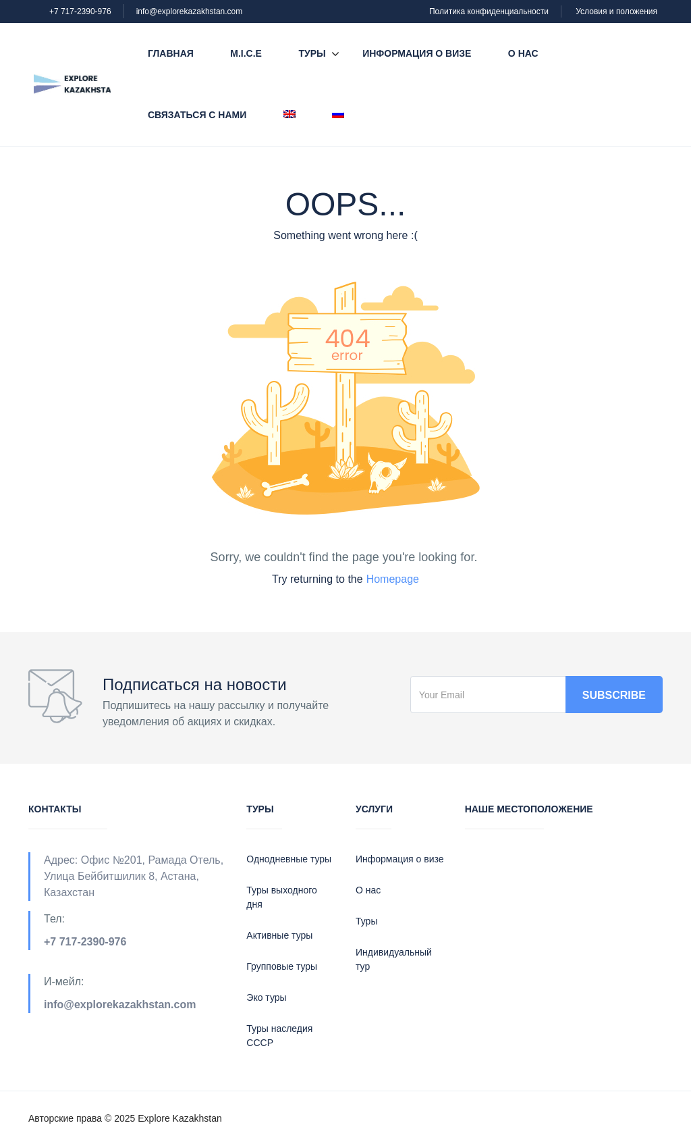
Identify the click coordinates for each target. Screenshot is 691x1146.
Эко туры (266, 997)
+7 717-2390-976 (80, 11)
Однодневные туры (288, 859)
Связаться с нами (197, 114)
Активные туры (279, 935)
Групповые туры (281, 966)
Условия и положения (616, 11)
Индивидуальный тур (394, 959)
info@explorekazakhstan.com (189, 11)
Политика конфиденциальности (489, 11)
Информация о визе (416, 53)
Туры (311, 53)
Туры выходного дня (281, 897)
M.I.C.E (246, 53)
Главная (171, 53)
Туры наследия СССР (279, 1035)
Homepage (392, 579)
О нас (523, 53)
